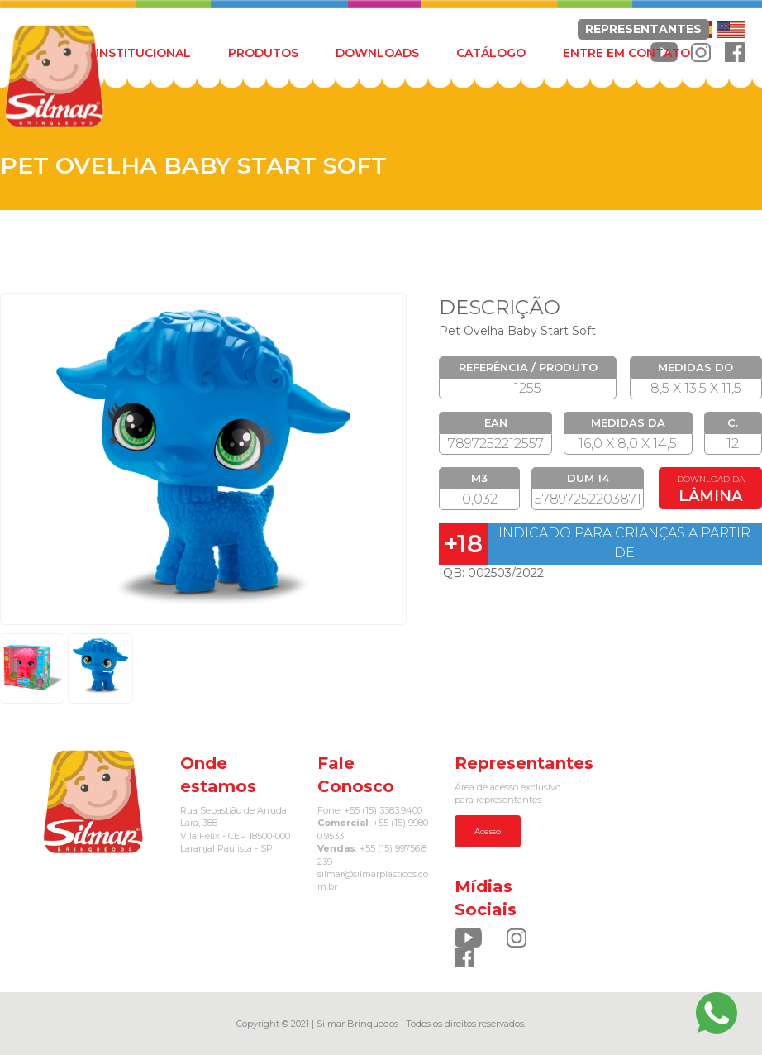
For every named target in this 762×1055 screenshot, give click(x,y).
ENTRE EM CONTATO (626, 52)
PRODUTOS (263, 52)
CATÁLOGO (491, 52)
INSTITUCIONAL (143, 52)
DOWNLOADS (377, 52)
